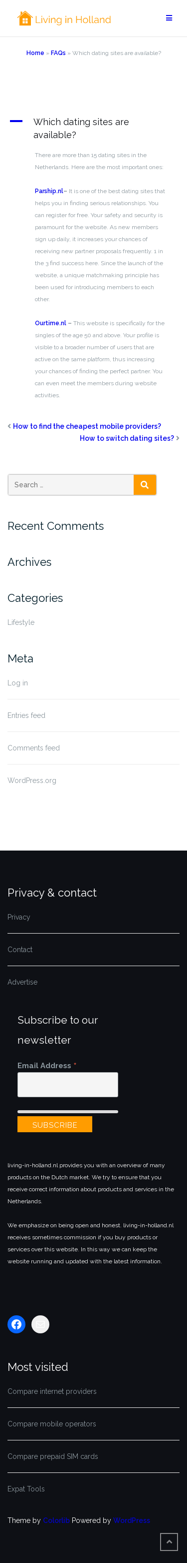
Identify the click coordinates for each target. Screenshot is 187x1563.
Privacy (18, 917)
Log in (17, 683)
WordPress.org (31, 780)
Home (35, 53)
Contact (19, 950)
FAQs (58, 53)
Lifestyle (20, 622)
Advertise (22, 982)
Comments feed (33, 748)
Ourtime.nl (50, 323)
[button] (93, 128)
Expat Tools (26, 1489)
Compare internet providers (52, 1391)
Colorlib (56, 1520)
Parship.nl (49, 191)
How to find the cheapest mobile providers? (87, 426)
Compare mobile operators (51, 1424)
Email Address (47, 1065)
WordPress (131, 1520)
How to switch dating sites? (127, 438)
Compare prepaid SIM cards (52, 1456)
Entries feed (26, 715)
